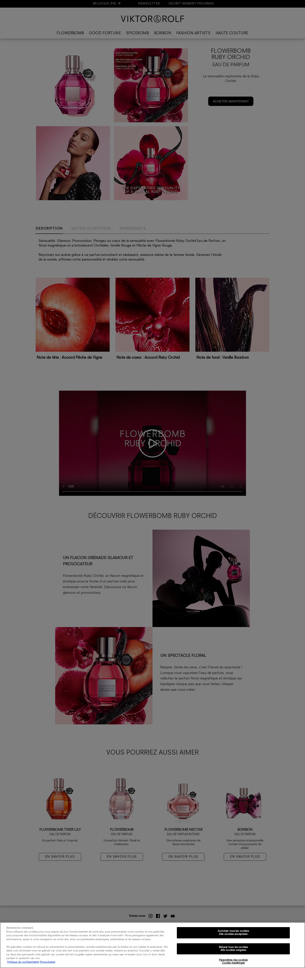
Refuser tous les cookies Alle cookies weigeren (233, 949)
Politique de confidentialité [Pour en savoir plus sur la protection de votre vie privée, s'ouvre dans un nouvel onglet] (23, 962)
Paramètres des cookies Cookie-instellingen (233, 961)
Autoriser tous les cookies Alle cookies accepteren (233, 932)
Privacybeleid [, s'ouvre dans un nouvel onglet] (47, 962)
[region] (152, 945)
